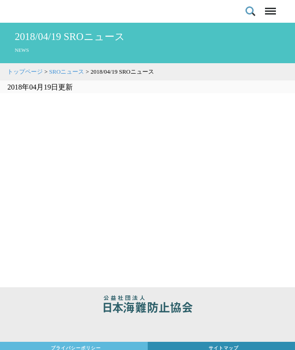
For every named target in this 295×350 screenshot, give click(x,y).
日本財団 (147, 328)
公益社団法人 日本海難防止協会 (147, 305)
